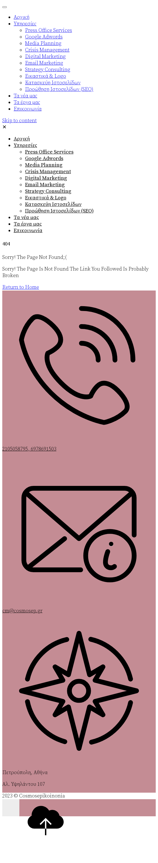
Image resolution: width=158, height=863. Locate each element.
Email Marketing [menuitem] (44, 63)
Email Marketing (45, 184)
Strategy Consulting (48, 191)
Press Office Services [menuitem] (48, 30)
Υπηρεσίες (25, 145)
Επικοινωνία (28, 230)
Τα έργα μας (28, 224)
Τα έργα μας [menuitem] (27, 102)
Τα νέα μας (26, 217)
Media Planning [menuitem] (43, 43)
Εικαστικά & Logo (45, 198)
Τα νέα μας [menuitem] (25, 96)
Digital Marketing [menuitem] (45, 56)
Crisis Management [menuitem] (47, 50)
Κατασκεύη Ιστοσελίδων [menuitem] (53, 82)
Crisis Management (48, 171)
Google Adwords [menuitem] (44, 37)
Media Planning (43, 165)
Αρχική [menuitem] (21, 17)
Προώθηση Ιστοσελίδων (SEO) (59, 211)
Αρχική (22, 139)
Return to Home (20, 287)
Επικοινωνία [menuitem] (28, 109)
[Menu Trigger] (4, 7)
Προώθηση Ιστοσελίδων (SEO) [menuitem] (59, 89)
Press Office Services (49, 152)
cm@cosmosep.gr (22, 611)
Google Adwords (44, 158)
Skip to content (19, 120)
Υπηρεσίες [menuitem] (25, 24)
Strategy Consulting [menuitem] (47, 69)
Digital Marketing (46, 178)
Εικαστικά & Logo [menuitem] (45, 76)
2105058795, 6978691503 (29, 449)
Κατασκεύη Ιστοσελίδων (53, 204)
